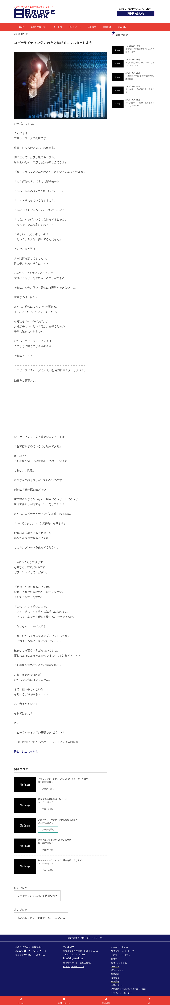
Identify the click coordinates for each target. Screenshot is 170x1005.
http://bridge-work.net (73, 959)
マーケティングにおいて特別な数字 (38, 895)
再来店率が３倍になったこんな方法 (54, 840)
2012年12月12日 (46, 863)
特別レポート (75, 27)
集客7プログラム (119, 963)
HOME (21, 27)
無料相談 (107, 27)
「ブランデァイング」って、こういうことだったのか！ (64, 779)
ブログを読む (48, 789)
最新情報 (122, 27)
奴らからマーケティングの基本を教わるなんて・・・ (63, 860)
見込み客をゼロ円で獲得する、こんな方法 (42, 918)
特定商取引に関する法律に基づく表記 (128, 990)
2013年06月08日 (46, 782)
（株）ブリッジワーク (91, 938)
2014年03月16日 (46, 823)
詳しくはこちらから (26, 751)
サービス (58, 27)
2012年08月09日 (46, 802)
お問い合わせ (117, 986)
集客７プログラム (39, 27)
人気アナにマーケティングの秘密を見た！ (58, 819)
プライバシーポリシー (121, 993)
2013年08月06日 (46, 843)
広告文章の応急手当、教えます (52, 799)
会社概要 (92, 27)
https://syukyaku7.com (73, 967)
